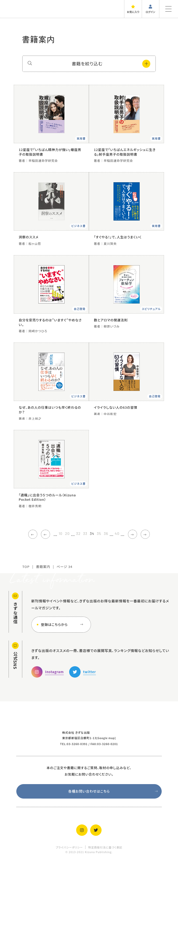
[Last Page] (154, 594)
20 (63, 594)
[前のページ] (38, 594)
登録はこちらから (63, 685)
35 (101, 594)
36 (110, 594)
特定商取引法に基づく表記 (105, 908)
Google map (106, 798)
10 (55, 594)
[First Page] (24, 594)
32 (75, 594)
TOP (26, 627)
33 (84, 594)
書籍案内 (43, 627)
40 (122, 594)
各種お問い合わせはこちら (113, 852)
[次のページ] (140, 594)
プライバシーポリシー (69, 908)
